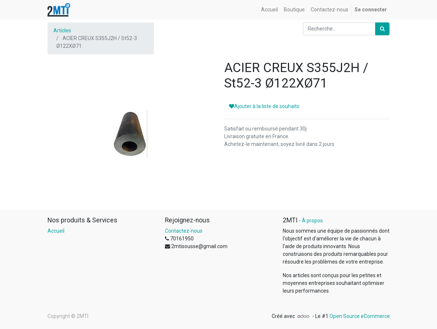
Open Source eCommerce (359, 316)
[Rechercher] (382, 28)
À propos (312, 220)
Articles (62, 30)
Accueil (55, 231)
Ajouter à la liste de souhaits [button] (264, 106)
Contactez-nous (183, 231)
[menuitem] (269, 10)
